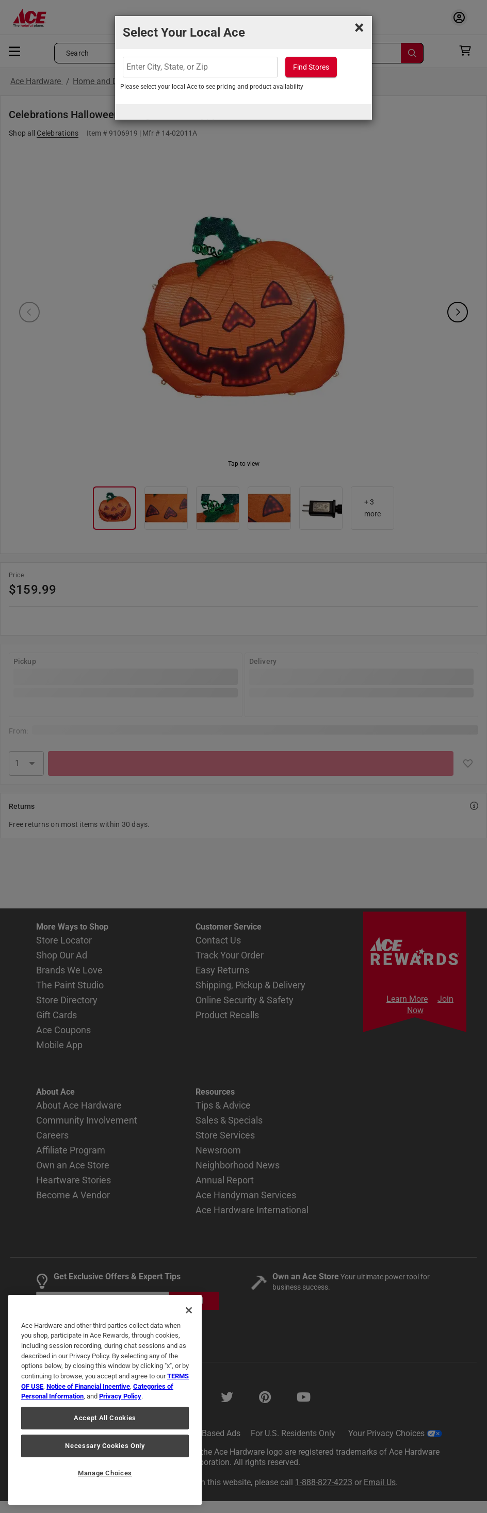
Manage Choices (105, 1473)
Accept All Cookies (105, 1418)
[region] (105, 1400)
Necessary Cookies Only (104, 1446)
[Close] (188, 1310)
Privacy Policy (120, 1396)
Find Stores (311, 67)
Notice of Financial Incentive (88, 1386)
